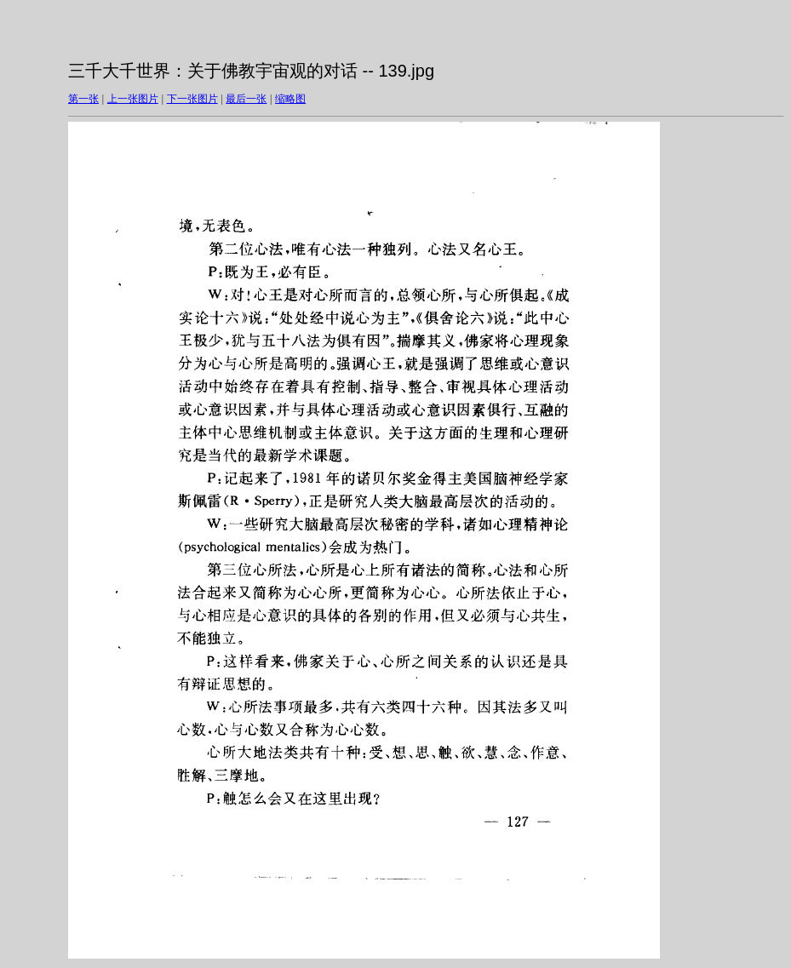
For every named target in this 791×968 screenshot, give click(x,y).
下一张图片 (192, 99)
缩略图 (290, 99)
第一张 (83, 99)
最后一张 (246, 99)
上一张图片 (132, 99)
